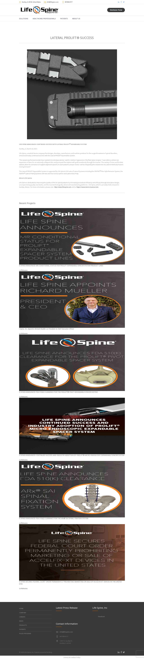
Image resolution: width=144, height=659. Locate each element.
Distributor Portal (116, 10)
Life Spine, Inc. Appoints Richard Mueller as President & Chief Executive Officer (45, 329)
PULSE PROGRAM (25, 633)
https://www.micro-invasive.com (87, 187)
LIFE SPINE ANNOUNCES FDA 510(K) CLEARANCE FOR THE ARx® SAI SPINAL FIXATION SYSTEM (52, 518)
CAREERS (22, 617)
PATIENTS (22, 629)
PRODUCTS (23, 625)
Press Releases (22, 270)
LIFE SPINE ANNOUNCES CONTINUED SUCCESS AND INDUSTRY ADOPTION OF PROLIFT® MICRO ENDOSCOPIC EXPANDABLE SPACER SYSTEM (70, 455)
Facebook (101, 616)
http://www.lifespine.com (62, 187)
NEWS (21, 621)
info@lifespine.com (66, 632)
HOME (21, 608)
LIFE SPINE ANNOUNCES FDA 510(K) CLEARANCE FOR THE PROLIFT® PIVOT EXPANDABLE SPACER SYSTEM (57, 392)
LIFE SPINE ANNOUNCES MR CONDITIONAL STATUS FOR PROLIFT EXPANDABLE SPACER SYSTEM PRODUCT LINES (60, 266)
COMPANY (22, 613)
